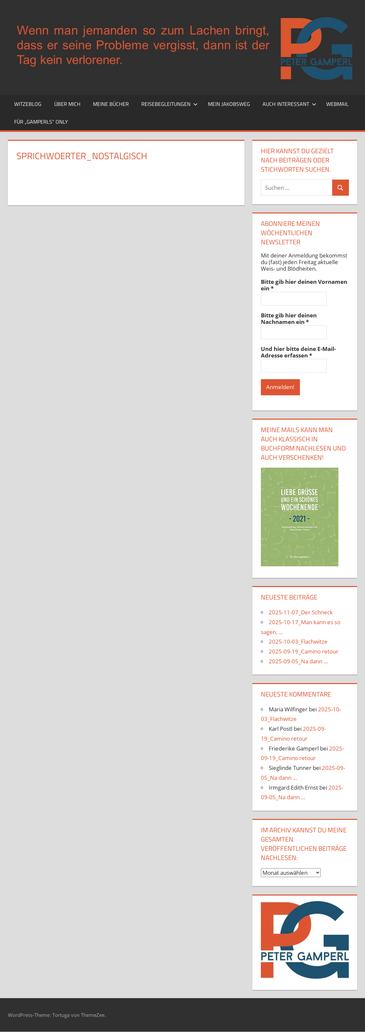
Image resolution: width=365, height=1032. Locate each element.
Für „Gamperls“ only (41, 122)
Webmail (337, 104)
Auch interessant (289, 104)
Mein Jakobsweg (229, 104)
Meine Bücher (111, 104)
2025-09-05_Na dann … (298, 661)
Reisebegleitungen (169, 104)
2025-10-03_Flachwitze (298, 642)
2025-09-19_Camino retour (303, 651)
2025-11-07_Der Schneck (301, 612)
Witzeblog (27, 104)
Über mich (67, 104)
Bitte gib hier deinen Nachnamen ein (289, 318)
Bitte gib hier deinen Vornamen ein (304, 285)
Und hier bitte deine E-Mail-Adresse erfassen (298, 352)
